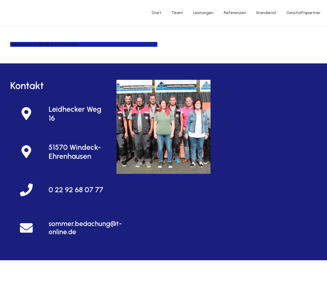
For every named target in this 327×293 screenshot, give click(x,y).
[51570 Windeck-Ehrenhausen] (29, 152)
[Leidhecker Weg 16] (29, 114)
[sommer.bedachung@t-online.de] (29, 228)
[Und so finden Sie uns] (163, 127)
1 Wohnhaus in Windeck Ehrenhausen (44, 44)
